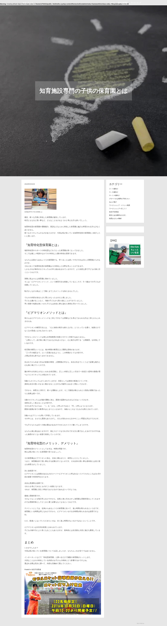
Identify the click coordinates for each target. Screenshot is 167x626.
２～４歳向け (113, 189)
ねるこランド (28, 3)
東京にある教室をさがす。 (118, 215)
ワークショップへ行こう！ (118, 208)
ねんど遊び (113, 202)
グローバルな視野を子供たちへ (119, 198)
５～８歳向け (113, 192)
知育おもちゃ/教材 (115, 218)
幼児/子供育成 (122, 3)
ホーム (112, 3)
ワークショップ (136, 3)
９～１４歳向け (114, 195)
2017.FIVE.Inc (140, 623)
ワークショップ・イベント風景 (119, 205)
